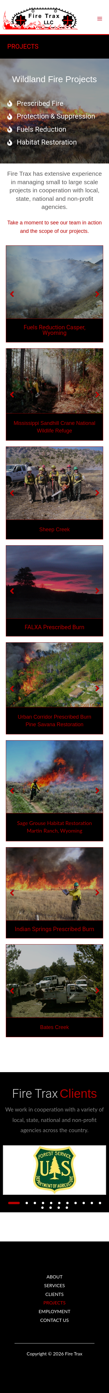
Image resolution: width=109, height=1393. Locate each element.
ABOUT (54, 1276)
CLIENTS (54, 1294)
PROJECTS (54, 1302)
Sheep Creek (54, 529)
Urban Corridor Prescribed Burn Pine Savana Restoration (54, 720)
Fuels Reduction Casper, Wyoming (54, 330)
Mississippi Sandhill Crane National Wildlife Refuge (54, 427)
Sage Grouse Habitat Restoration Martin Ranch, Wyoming (54, 827)
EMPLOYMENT (54, 1311)
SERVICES (54, 1285)
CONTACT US (54, 1320)
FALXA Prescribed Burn (54, 627)
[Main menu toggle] (99, 18)
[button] (14, 1203)
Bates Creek (54, 1027)
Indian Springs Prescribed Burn (54, 929)
